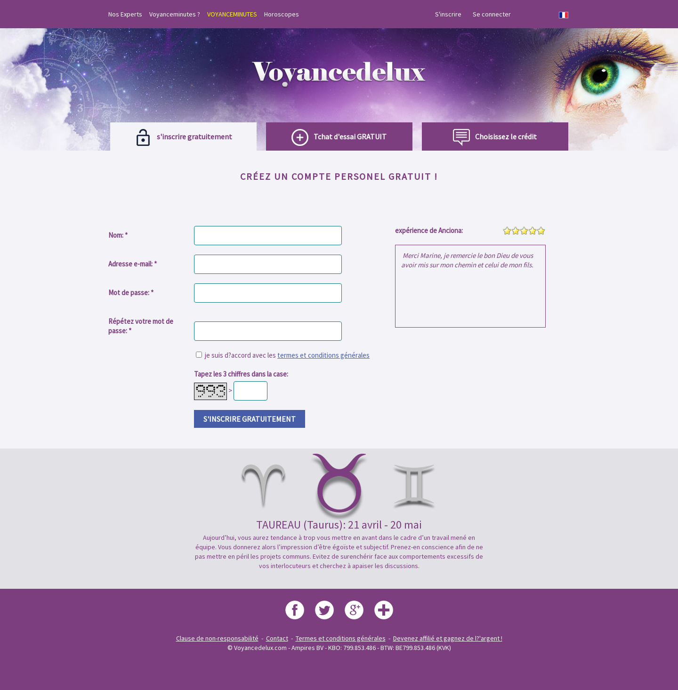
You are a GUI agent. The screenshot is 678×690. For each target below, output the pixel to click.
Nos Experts (125, 14)
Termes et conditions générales (341, 638)
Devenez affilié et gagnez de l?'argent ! (447, 638)
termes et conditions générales (323, 355)
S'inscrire (448, 14)
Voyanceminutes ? (174, 14)
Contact (277, 638)
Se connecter (492, 14)
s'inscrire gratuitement (249, 419)
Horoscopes (281, 14)
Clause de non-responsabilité (217, 638)
